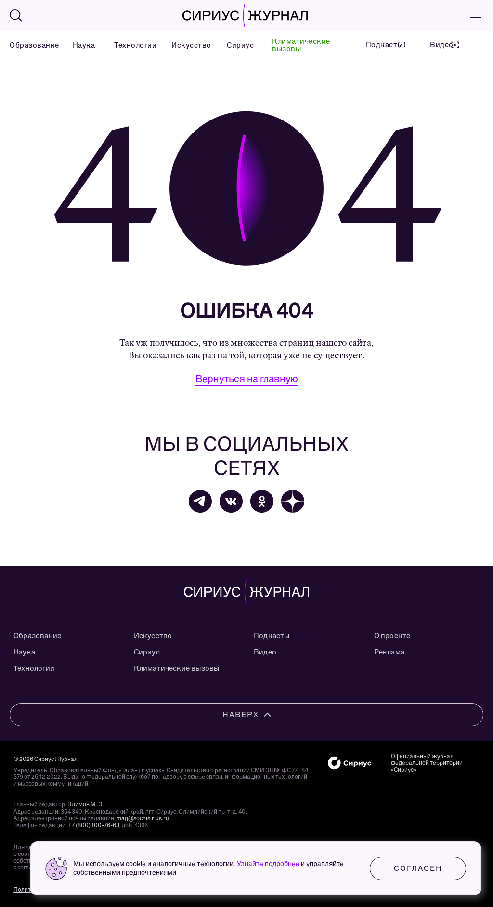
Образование (29, 45)
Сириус (237, 45)
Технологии (130, 45)
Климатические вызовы (301, 45)
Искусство (187, 45)
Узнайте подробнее (268, 864)
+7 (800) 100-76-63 (93, 825)
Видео (265, 652)
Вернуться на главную (246, 379)
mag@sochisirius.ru (143, 818)
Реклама (389, 652)
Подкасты (272, 635)
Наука (82, 45)
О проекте (392, 635)
